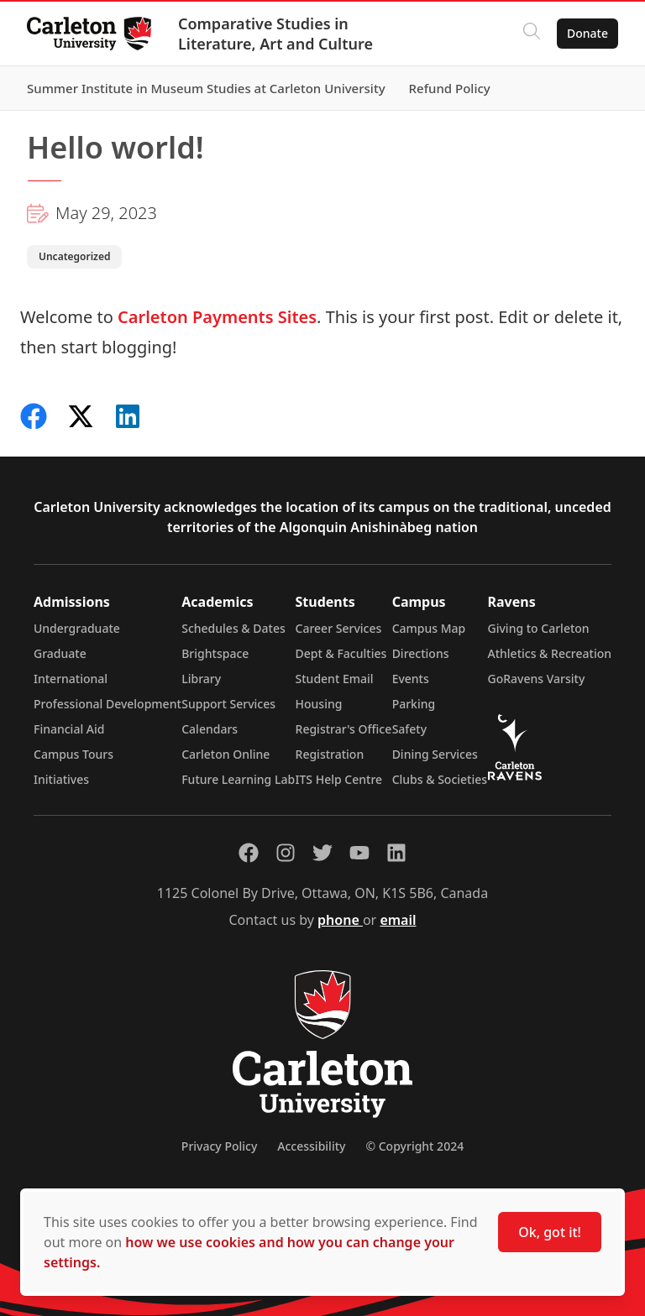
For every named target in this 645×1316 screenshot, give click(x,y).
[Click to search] (531, 33)
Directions (420, 653)
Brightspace (215, 653)
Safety (409, 729)
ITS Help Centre (339, 779)
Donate (587, 33)
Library (201, 679)
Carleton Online (225, 754)
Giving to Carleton (539, 628)
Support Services (228, 704)
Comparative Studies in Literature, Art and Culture (275, 33)
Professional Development (107, 704)
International (71, 679)
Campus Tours (73, 754)
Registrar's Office (344, 729)
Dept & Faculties (341, 653)
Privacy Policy (219, 1146)
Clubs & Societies (439, 779)
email (398, 920)
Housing (319, 704)
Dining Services (435, 754)
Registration (330, 754)
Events (410, 679)
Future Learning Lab (238, 779)
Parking (414, 704)
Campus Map (429, 628)
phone (340, 920)
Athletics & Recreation (549, 653)
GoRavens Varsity (536, 679)
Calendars (209, 729)
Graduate (60, 653)
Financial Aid (69, 729)
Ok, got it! (549, 1232)
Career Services (339, 628)
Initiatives (61, 779)
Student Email (335, 679)
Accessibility (311, 1146)
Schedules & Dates (233, 628)
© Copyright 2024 (414, 1146)
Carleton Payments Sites (217, 317)
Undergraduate (77, 628)
